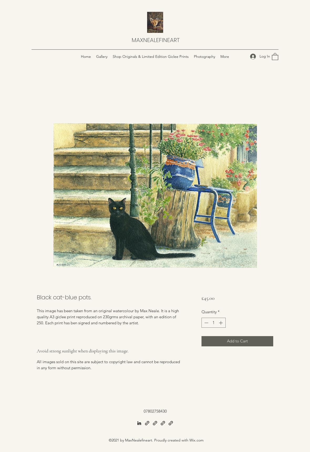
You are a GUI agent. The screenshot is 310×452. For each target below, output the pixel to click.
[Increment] (221, 323)
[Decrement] (205, 323)
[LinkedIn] (139, 423)
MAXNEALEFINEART (156, 40)
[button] (275, 56)
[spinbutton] (213, 323)
